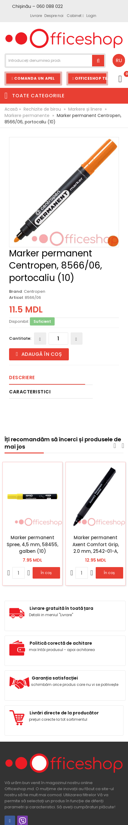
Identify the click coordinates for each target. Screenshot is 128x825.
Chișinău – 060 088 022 (37, 6)
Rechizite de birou (42, 109)
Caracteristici (30, 392)
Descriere (22, 377)
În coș (46, 572)
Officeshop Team (90, 78)
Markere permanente (27, 115)
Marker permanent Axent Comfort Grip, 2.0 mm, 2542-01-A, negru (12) (95, 544)
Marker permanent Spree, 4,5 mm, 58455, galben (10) (32, 544)
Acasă (11, 109)
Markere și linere (85, 109)
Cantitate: (20, 338)
